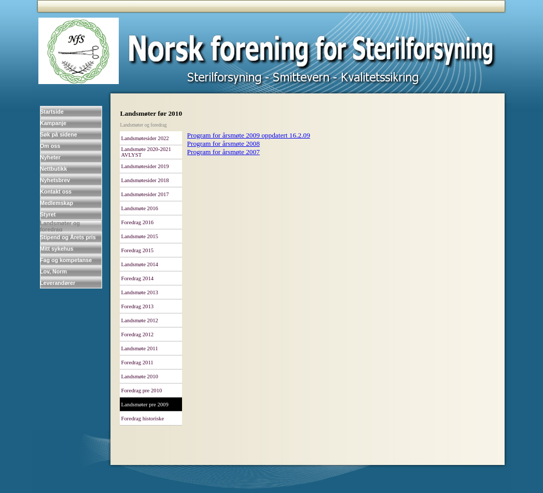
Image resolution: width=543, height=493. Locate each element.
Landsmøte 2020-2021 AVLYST (146, 152)
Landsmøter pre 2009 (145, 404)
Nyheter (50, 157)
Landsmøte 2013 (139, 292)
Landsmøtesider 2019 (145, 166)
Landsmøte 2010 (139, 376)
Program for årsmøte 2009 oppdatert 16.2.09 (248, 135)
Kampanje (53, 123)
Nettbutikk (53, 169)
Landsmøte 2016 (139, 208)
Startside (52, 111)
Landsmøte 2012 (139, 320)
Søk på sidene (58, 134)
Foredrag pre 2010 (141, 390)
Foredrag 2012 (137, 334)
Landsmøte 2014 (139, 264)
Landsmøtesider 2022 (145, 138)
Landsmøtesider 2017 (145, 194)
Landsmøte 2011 (139, 348)
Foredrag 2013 (137, 306)
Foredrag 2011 (137, 362)
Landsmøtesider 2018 (145, 180)
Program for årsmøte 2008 (223, 143)
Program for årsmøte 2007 (223, 152)
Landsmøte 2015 (139, 236)
